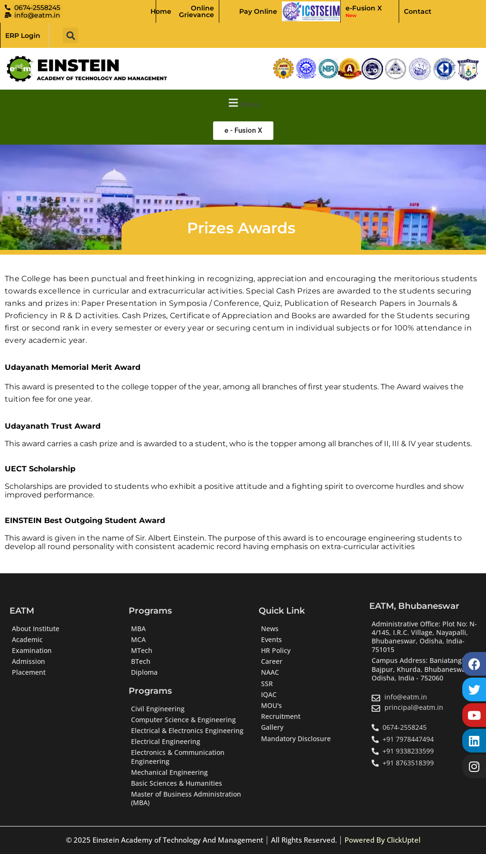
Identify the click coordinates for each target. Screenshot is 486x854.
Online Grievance (196, 11)
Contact (417, 11)
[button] (70, 35)
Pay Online (258, 11)
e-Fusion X (364, 11)
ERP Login (22, 35)
